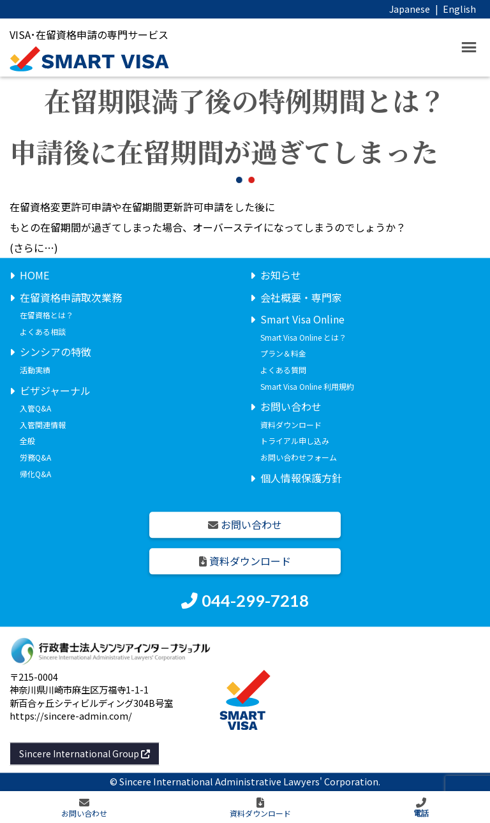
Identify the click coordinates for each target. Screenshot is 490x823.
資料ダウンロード (291, 424)
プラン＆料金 (283, 353)
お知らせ (280, 275)
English (459, 8)
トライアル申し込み (294, 441)
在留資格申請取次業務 (71, 297)
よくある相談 (43, 331)
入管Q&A (35, 408)
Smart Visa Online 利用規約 (307, 386)
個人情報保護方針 (301, 478)
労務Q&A (35, 457)
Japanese (409, 8)
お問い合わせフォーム (298, 457)
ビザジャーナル (55, 390)
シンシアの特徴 (55, 352)
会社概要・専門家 (301, 297)
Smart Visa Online (302, 319)
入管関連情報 (43, 424)
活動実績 (35, 369)
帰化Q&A (35, 473)
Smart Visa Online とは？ (303, 337)
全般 (27, 441)
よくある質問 (283, 369)
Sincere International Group (84, 753)
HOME (34, 275)
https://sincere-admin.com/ (71, 715)
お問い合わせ (291, 407)
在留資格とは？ (46, 315)
